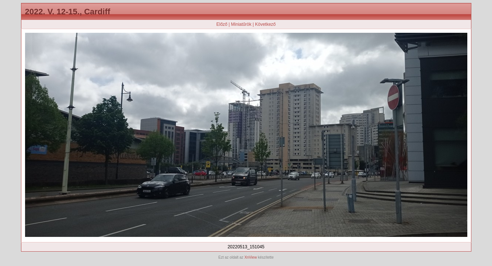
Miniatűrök (241, 24)
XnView (250, 257)
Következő (265, 24)
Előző (221, 24)
